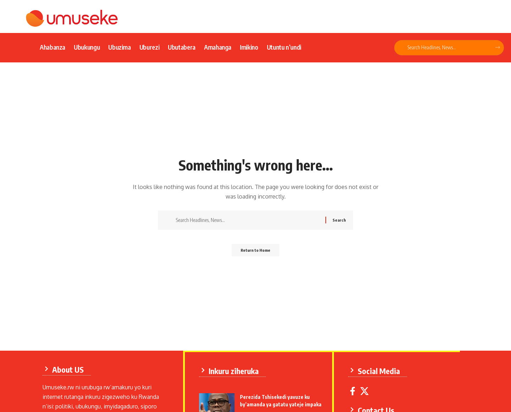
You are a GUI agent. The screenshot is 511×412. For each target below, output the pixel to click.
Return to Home (255, 252)
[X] (366, 390)
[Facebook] (354, 390)
